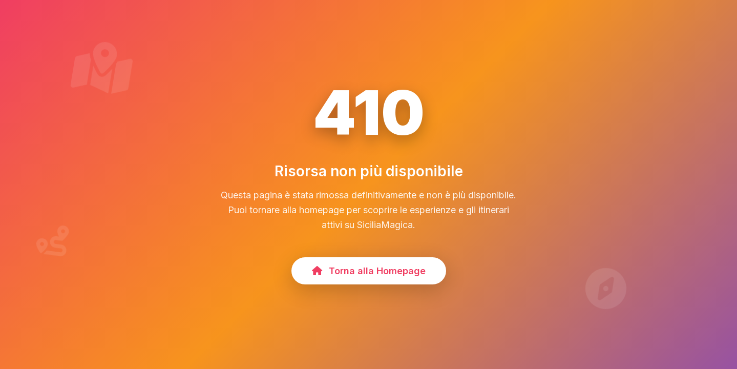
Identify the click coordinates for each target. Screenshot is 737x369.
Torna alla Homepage (369, 270)
